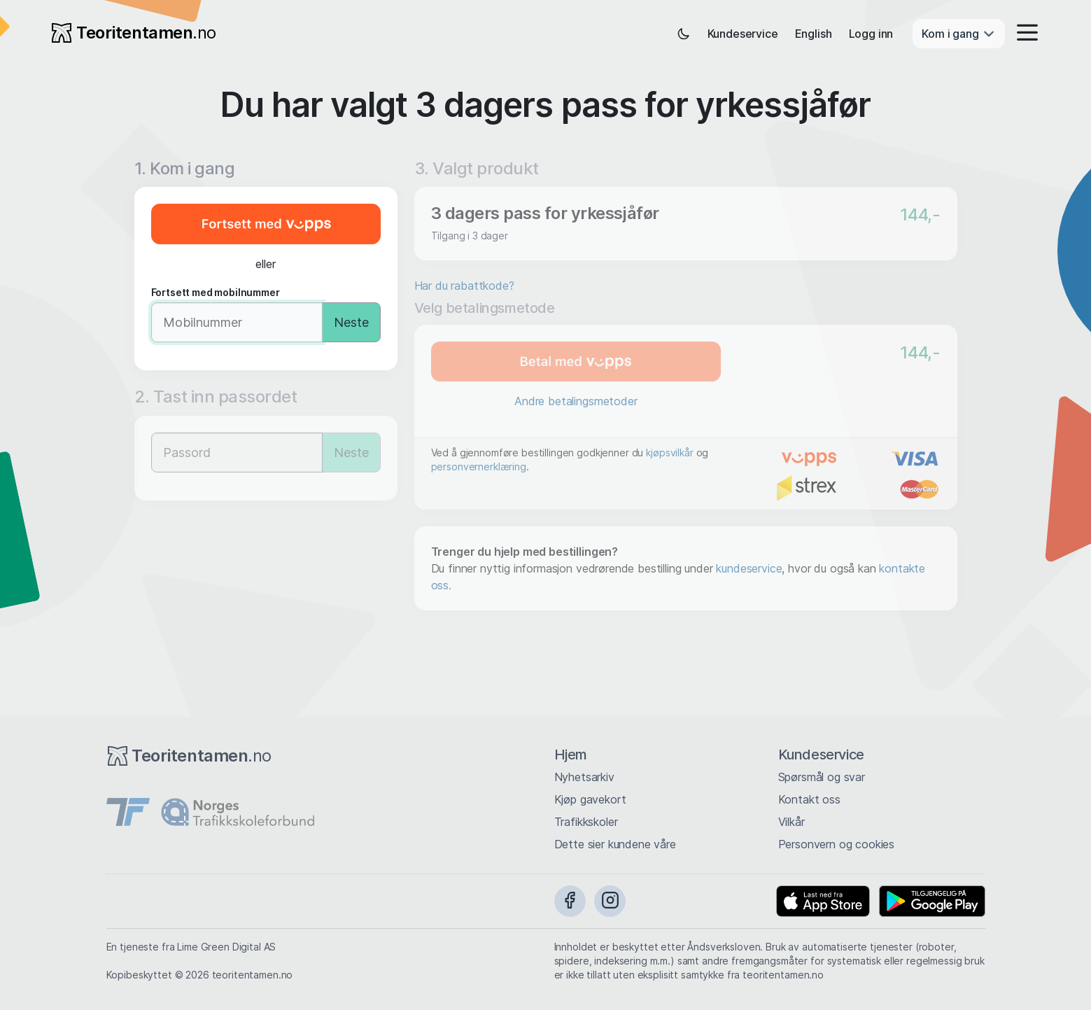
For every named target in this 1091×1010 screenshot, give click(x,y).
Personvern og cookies (836, 844)
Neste (351, 322)
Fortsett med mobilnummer (215, 292)
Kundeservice (743, 34)
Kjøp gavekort (590, 799)
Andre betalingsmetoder (575, 401)
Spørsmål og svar (821, 777)
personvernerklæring (478, 466)
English (813, 34)
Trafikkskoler (586, 822)
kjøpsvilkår (669, 452)
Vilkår (791, 822)
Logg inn (871, 34)
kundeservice (749, 568)
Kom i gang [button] (958, 34)
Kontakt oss (809, 799)
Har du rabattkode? (464, 286)
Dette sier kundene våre (615, 844)
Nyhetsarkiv (584, 777)
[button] (1023, 34)
